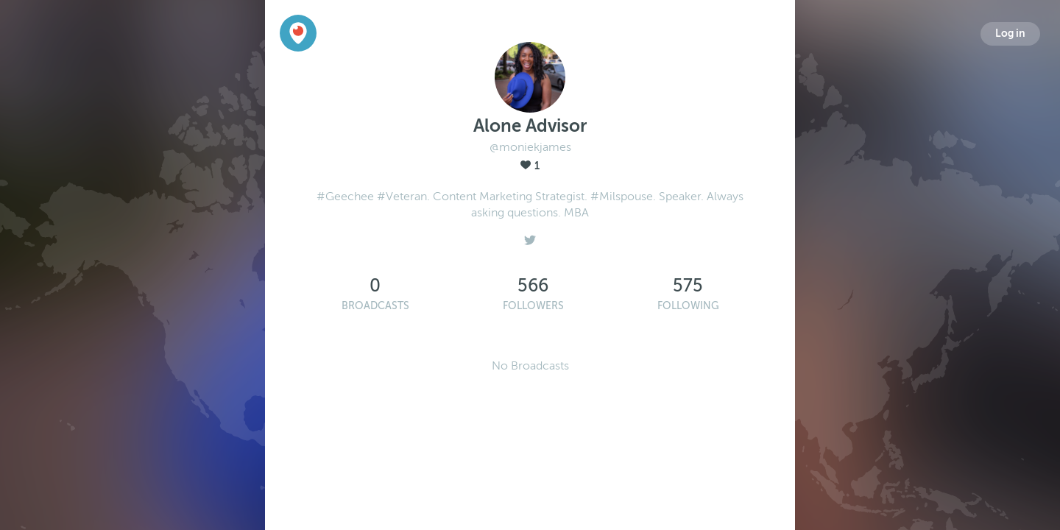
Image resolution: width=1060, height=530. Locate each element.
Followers (533, 305)
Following (688, 305)
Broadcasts (375, 305)
